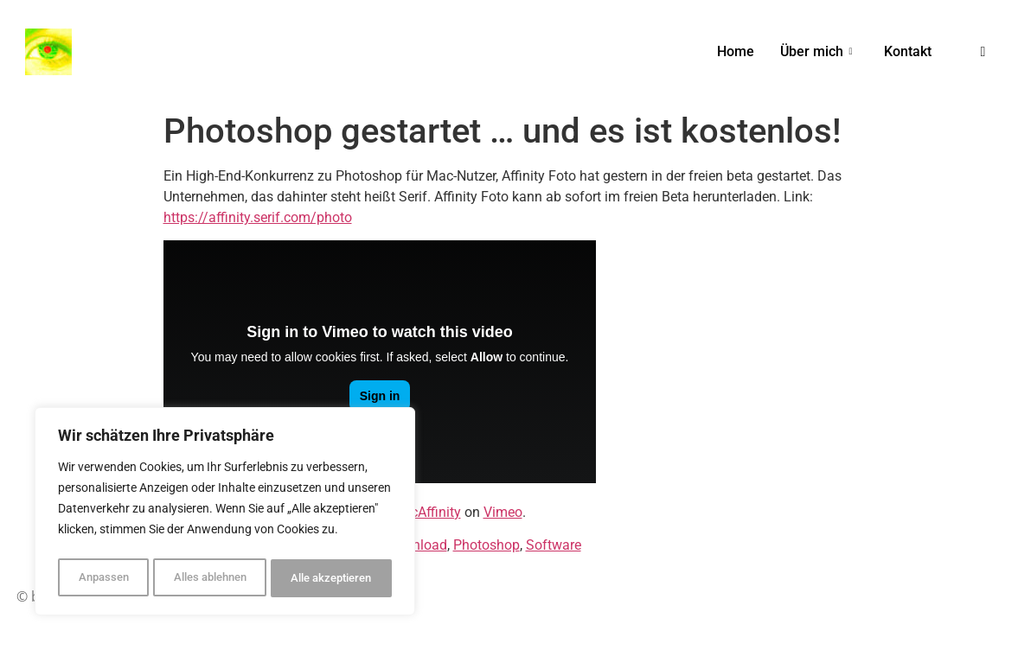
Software (553, 545)
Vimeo (502, 512)
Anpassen (101, 578)
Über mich (816, 51)
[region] (225, 514)
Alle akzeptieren (331, 578)
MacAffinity (426, 512)
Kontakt (908, 51)
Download (416, 545)
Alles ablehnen (207, 578)
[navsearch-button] (983, 52)
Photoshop (486, 545)
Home (735, 51)
